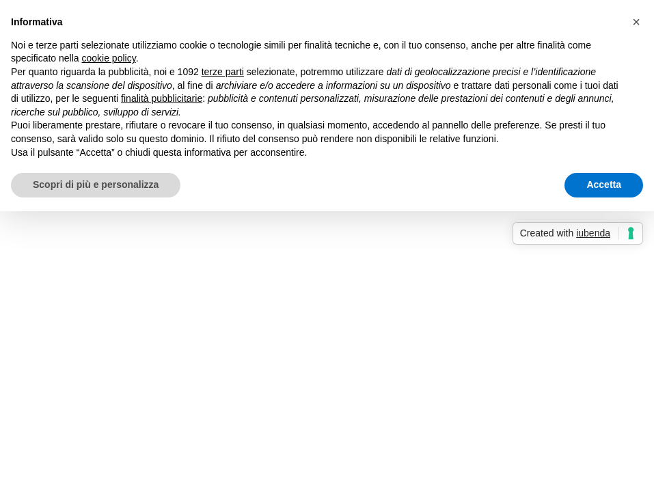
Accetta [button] (603, 184)
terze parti (223, 71)
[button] (636, 22)
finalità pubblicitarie (161, 98)
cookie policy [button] (109, 58)
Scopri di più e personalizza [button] (96, 184)
